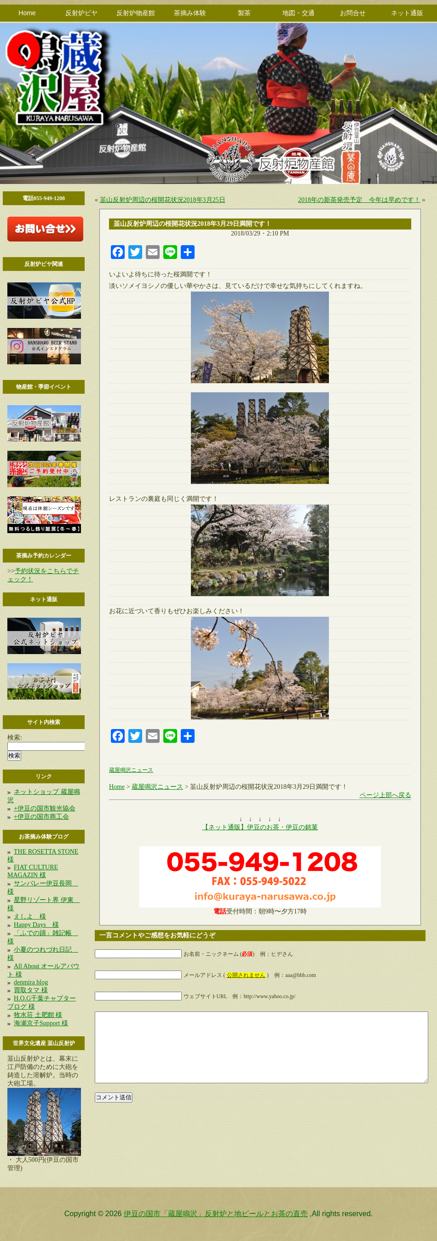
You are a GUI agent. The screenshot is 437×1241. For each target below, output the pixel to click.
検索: (14, 737)
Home (26, 13)
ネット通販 (407, 13)
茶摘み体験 (190, 13)
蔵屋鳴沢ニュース (131, 770)
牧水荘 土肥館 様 (38, 1014)
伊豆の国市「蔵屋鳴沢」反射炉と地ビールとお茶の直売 (216, 1214)
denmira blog (31, 982)
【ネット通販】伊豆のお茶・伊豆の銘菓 (260, 827)
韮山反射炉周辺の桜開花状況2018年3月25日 (162, 199)
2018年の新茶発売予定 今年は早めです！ (359, 199)
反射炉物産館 (135, 13)
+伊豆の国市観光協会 (44, 808)
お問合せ (353, 13)
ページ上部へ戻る (385, 795)
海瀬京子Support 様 (41, 1023)
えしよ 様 (30, 916)
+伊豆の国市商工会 (41, 816)
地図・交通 (298, 13)
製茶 (244, 13)
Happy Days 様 (36, 924)
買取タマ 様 (31, 990)
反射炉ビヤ (81, 13)
